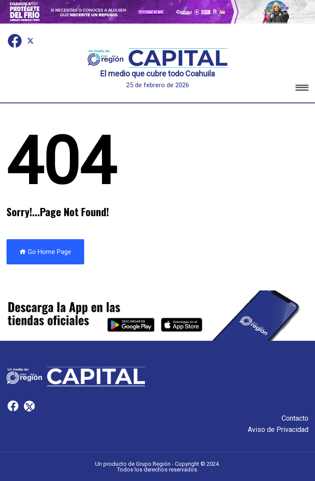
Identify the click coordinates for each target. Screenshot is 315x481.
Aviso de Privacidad (278, 429)
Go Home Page (45, 252)
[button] (301, 89)
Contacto (295, 418)
